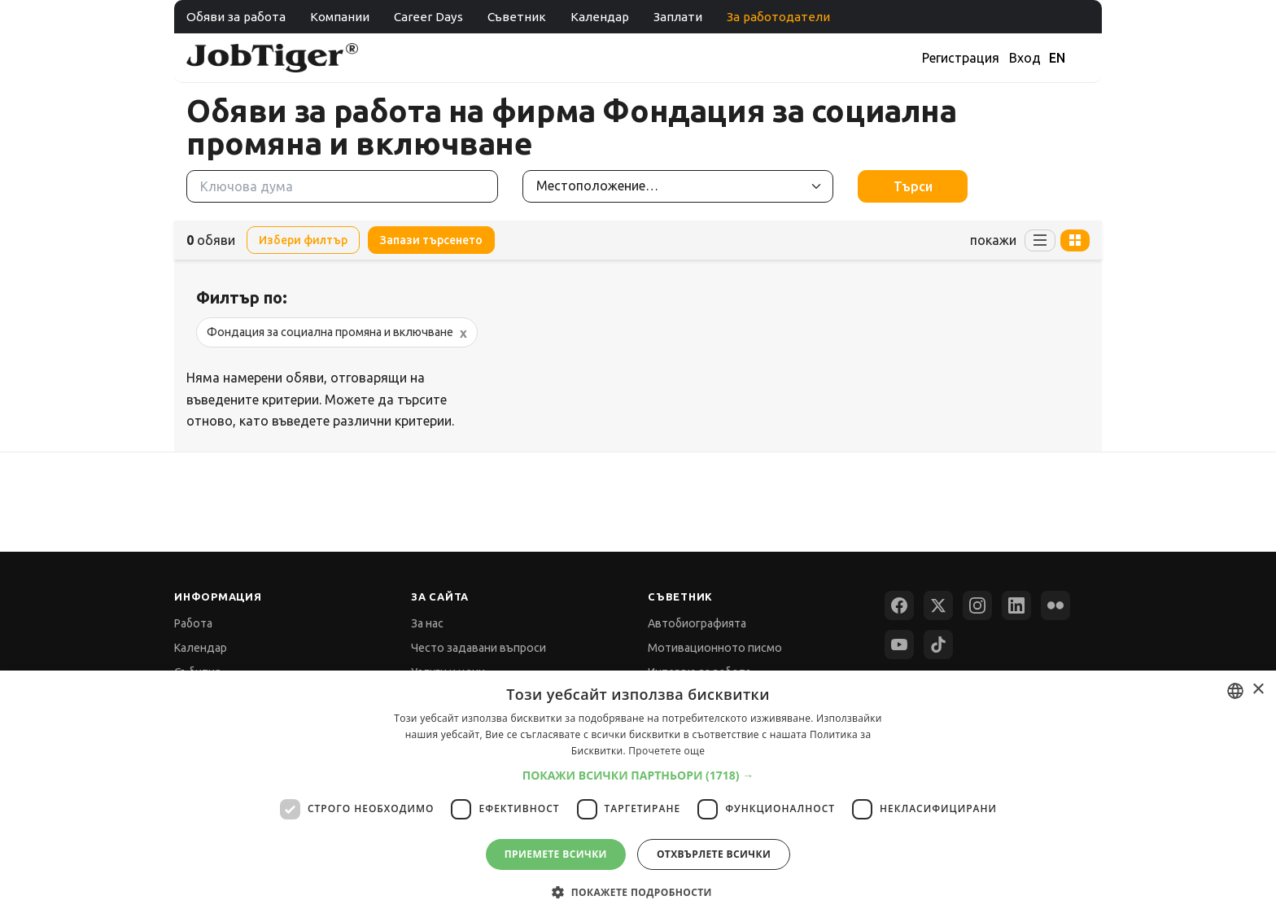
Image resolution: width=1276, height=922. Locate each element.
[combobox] (1235, 691)
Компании (339, 17)
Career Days (428, 17)
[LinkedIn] (1016, 605)
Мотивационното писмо (715, 647)
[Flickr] (1055, 605)
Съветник (516, 17)
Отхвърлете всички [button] (714, 854)
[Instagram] (977, 605)
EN (1057, 57)
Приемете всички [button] (556, 854)
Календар (599, 17)
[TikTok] (938, 644)
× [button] (1258, 690)
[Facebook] (899, 605)
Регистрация (960, 57)
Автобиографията (697, 623)
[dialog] (638, 796)
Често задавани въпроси (478, 647)
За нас (427, 623)
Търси (913, 186)
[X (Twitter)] (938, 605)
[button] (638, 775)
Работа (193, 623)
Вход (1025, 57)
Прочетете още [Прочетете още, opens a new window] (666, 751)
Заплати (677, 17)
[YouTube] (899, 644)
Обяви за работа (236, 17)
